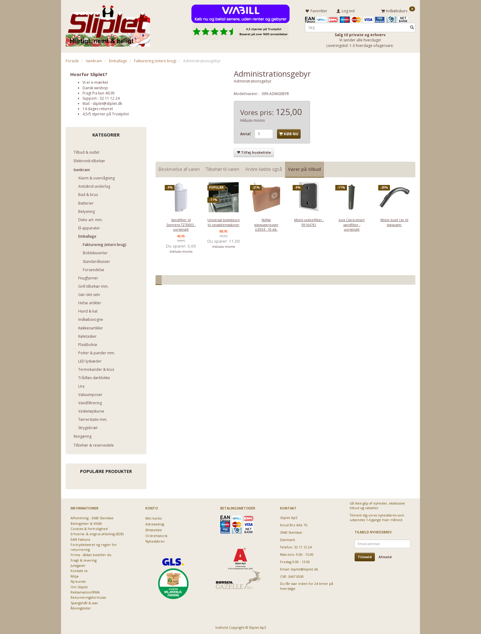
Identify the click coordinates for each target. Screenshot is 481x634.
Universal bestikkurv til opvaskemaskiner (223, 221)
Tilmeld (365, 556)
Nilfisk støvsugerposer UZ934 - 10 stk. (266, 224)
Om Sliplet (79, 586)
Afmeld (385, 556)
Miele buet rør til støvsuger (394, 221)
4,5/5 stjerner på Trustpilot (106, 113)
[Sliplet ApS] (108, 23)
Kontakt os (79, 570)
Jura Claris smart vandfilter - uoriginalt (352, 224)
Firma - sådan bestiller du (91, 553)
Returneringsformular (88, 596)
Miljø (75, 575)
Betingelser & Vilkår (86, 522)
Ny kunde (78, 580)
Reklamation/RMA (85, 591)
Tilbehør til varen (222, 168)
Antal (246, 133)
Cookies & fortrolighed (89, 527)
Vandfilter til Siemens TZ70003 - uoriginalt (181, 224)
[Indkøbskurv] (398, 10)
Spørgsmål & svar (84, 602)
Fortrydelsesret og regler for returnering (94, 546)
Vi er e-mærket (95, 81)
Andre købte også (263, 168)
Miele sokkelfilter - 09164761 (309, 221)
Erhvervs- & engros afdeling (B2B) (97, 533)
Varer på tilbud (304, 168)
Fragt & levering (84, 559)
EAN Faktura (80, 538)
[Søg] (412, 26)
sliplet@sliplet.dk (107, 102)
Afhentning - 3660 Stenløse (92, 517)
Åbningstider (81, 607)
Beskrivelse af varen (179, 168)
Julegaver (78, 564)
